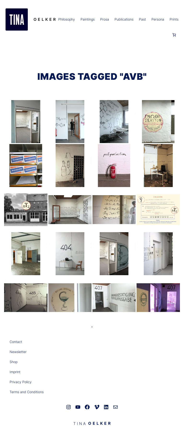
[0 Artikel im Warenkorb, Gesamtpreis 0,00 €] (174, 35)
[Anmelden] (9, 35)
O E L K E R (45, 19)
